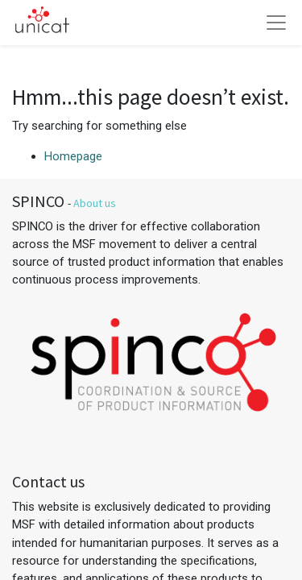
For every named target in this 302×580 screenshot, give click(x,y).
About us (94, 203)
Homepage (73, 156)
